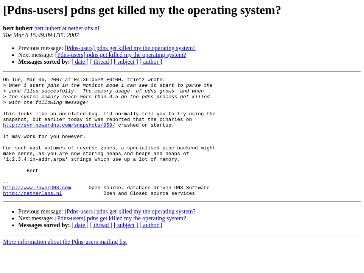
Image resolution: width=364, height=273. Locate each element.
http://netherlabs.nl (32, 216)
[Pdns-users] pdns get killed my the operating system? (130, 48)
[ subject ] (126, 61)
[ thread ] (101, 61)
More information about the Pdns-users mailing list (65, 265)
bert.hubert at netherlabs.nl (67, 28)
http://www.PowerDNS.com (37, 210)
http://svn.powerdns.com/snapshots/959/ (59, 135)
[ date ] (80, 61)
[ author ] (151, 61)
